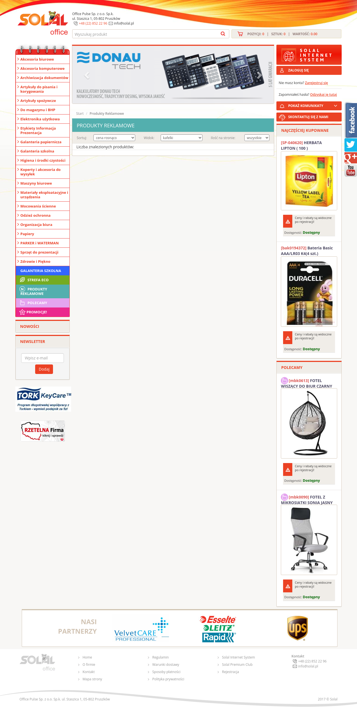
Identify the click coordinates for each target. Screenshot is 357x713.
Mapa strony (92, 679)
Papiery (27, 233)
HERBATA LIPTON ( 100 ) (301, 145)
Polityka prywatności (168, 679)
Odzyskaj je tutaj (323, 94)
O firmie (89, 664)
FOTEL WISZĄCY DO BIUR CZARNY (306, 382)
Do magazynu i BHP (37, 109)
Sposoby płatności (166, 671)
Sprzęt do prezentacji (39, 252)
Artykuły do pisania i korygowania (38, 89)
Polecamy (33, 302)
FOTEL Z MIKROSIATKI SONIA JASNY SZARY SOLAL (307, 499)
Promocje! (33, 312)
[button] (87, 75)
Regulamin (160, 657)
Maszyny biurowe (36, 183)
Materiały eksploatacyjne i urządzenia (44, 194)
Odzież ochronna (35, 215)
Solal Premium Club (237, 664)
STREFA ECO (34, 279)
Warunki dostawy (165, 664)
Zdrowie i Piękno (35, 261)
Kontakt (89, 671)
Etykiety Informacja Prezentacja (38, 130)
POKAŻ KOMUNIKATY (313, 105)
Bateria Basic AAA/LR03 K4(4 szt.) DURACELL (307, 250)
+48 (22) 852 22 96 (93, 23)
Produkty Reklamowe (33, 290)
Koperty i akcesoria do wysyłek (40, 172)
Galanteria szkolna (37, 151)
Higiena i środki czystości (43, 160)
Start (80, 113)
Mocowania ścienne (38, 206)
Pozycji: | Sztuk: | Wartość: (282, 34)
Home (87, 657)
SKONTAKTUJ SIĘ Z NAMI (308, 117)
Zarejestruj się (316, 82)
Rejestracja (230, 671)
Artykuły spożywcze (38, 100)
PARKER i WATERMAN (39, 242)
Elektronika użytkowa (40, 118)
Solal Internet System (238, 657)
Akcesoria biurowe (37, 59)
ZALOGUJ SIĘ (298, 70)
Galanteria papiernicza (40, 141)
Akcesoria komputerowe (42, 68)
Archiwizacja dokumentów (44, 77)
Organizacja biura (36, 224)
